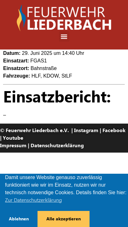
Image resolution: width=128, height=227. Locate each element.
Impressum (13, 145)
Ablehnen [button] (19, 219)
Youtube (13, 138)
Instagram (86, 130)
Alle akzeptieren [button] (63, 219)
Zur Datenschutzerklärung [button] (33, 200)
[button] (64, 36)
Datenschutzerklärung (57, 145)
